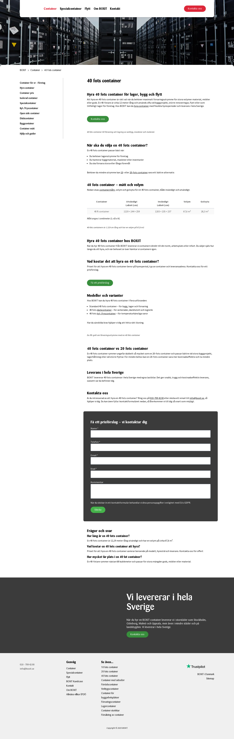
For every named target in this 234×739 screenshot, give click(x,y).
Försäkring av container (112, 714)
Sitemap (210, 678)
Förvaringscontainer (110, 701)
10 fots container (109, 667)
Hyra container (27, 88)
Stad (94, 468)
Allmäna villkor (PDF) (76, 694)
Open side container (30, 113)
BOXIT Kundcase (74, 681)
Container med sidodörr (112, 680)
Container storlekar (110, 710)
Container (50, 8)
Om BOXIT (100, 8)
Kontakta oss (195, 8)
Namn (94, 428)
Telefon (95, 441)
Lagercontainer (108, 706)
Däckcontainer (27, 118)
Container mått (27, 129)
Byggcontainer (27, 124)
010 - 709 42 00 (27, 664)
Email (94, 455)
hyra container (141, 105)
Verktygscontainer (109, 688)
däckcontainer (104, 309)
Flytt (87, 8)
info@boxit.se (197, 398)
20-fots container (139, 172)
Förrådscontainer (109, 684)
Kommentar (97, 482)
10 (122, 172)
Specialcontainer (70, 8)
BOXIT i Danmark (205, 674)
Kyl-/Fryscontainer (29, 108)
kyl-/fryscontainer (106, 313)
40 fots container (109, 675)
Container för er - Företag (32, 83)
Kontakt (115, 8)
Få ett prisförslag (100, 282)
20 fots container (109, 671)
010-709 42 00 (157, 398)
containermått (107, 189)
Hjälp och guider (28, 134)
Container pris (27, 93)
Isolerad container (29, 98)
